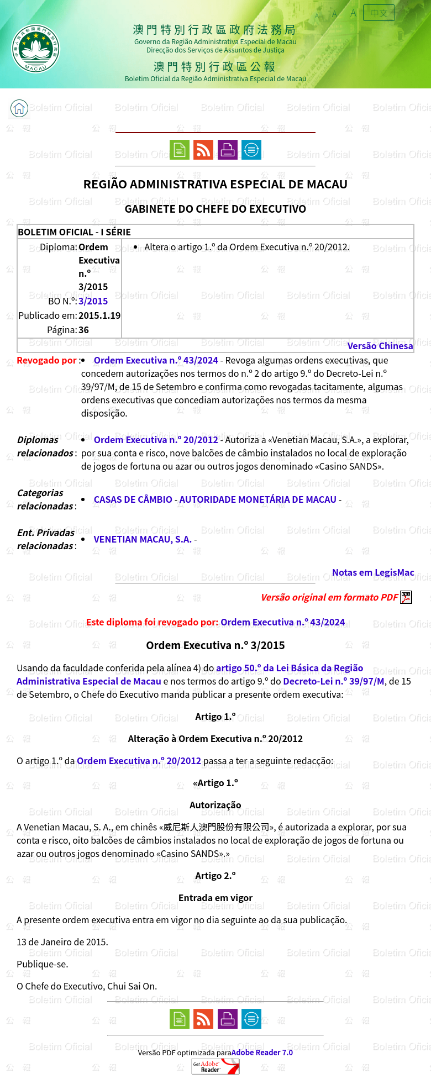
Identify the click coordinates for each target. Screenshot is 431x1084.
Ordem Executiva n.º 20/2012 (156, 439)
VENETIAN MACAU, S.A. (143, 538)
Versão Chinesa (380, 345)
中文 (379, 12)
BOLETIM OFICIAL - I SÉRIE (74, 231)
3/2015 (93, 300)
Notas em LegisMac (373, 571)
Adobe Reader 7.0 (262, 1052)
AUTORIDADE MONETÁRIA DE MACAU (258, 499)
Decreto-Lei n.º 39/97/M (333, 680)
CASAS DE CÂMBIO (133, 499)
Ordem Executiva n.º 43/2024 (156, 359)
